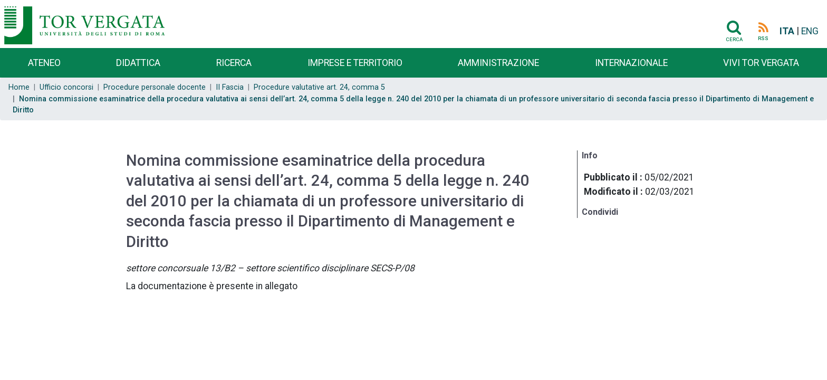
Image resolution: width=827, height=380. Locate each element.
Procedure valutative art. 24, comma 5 (319, 87)
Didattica (138, 63)
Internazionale (631, 63)
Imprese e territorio (354, 63)
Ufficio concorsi (66, 87)
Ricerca (234, 63)
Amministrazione (498, 63)
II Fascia (230, 87)
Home (19, 87)
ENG (810, 31)
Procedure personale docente (154, 87)
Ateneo (44, 63)
